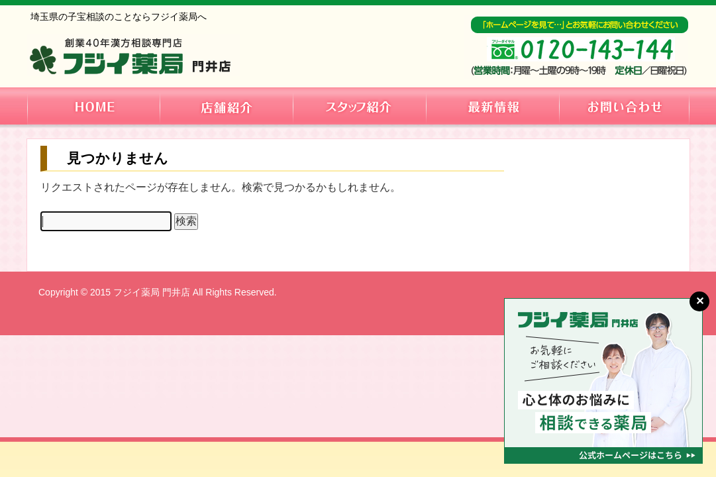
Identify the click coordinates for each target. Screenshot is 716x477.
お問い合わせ (625, 106)
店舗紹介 (226, 106)
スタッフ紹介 (359, 106)
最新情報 (493, 106)
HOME (93, 106)
